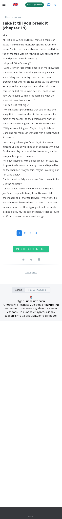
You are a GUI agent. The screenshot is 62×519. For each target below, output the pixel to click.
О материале (31, 273)
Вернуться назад (12, 17)
